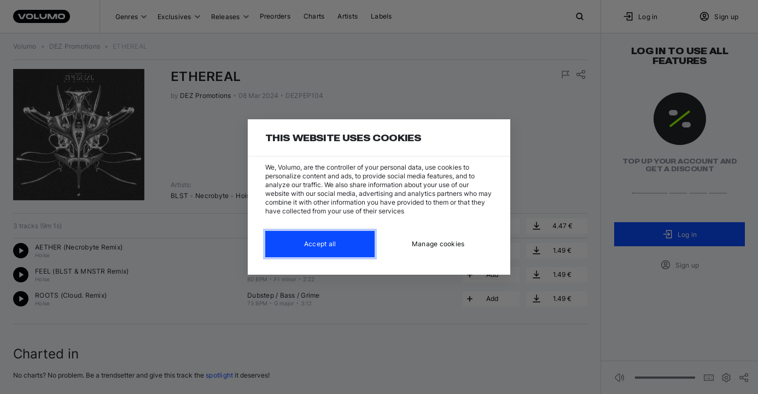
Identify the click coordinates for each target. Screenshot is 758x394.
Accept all (320, 244)
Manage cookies (438, 244)
